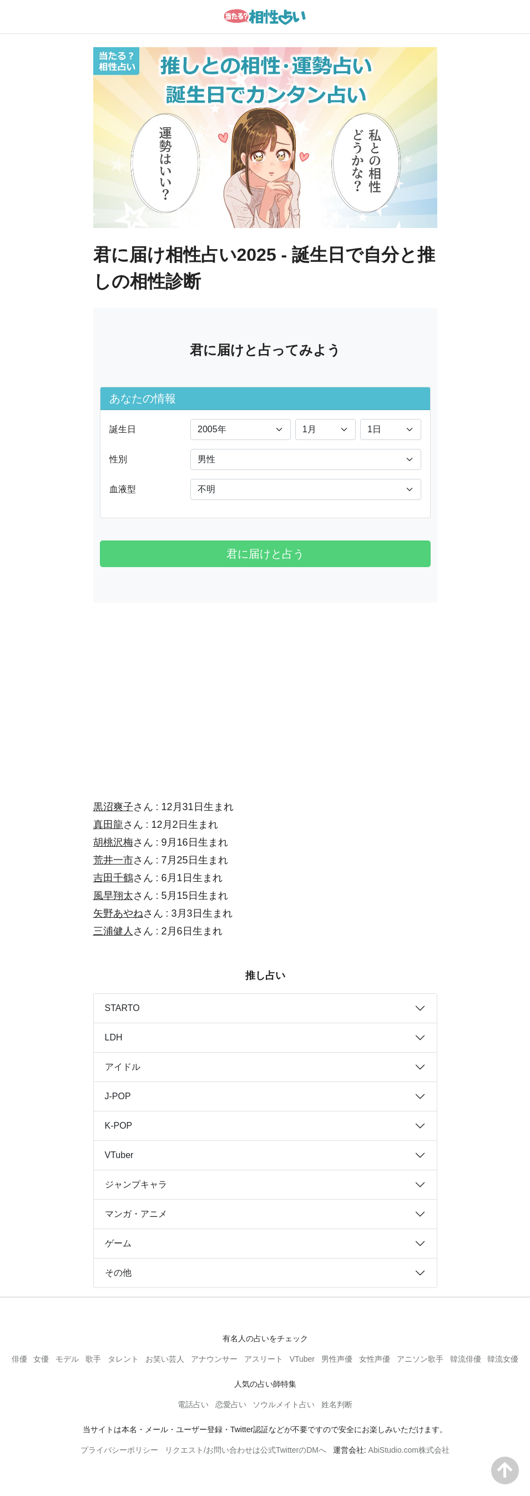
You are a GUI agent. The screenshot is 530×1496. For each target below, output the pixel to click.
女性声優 (374, 1359)
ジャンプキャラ (136, 1184)
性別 (118, 459)
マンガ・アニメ (136, 1214)
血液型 (122, 489)
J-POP (118, 1096)
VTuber (119, 1155)
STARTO (122, 1008)
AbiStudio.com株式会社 (409, 1450)
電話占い (193, 1404)
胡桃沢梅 (113, 842)
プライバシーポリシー (119, 1450)
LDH (114, 1037)
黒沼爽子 (113, 806)
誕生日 (122, 429)
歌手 (93, 1359)
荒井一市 (113, 860)
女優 (41, 1359)
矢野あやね (118, 913)
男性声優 (336, 1359)
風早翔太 (113, 895)
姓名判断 (336, 1404)
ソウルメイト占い (284, 1404)
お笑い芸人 (164, 1359)
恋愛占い (230, 1404)
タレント (123, 1359)
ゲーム (118, 1243)
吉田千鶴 (113, 877)
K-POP (119, 1125)
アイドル (122, 1067)
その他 (118, 1272)
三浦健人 (113, 931)
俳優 (19, 1359)
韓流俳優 (465, 1359)
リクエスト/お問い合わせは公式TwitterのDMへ (245, 1450)
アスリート (263, 1359)
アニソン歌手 (420, 1359)
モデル (67, 1359)
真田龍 (108, 824)
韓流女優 (502, 1359)
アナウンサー (214, 1359)
